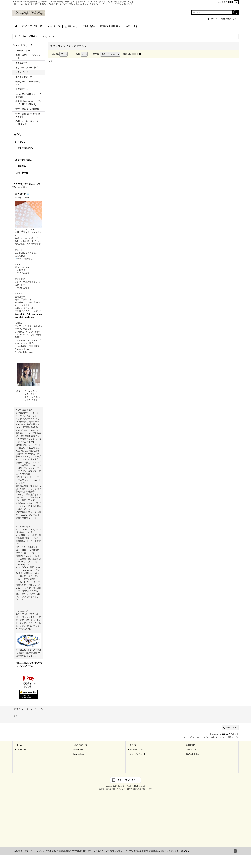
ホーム (19, 745)
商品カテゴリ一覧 (80, 745)
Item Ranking (78, 754)
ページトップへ (232, 727)
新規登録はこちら (229, 19)
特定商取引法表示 (23, 160)
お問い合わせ (21, 172)
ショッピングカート (138, 754)
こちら (186, 851)
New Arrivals (78, 749)
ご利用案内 (20, 166)
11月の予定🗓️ (22, 194)
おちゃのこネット (230, 734)
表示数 (55, 54)
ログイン (213, 19)
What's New (21, 749)
